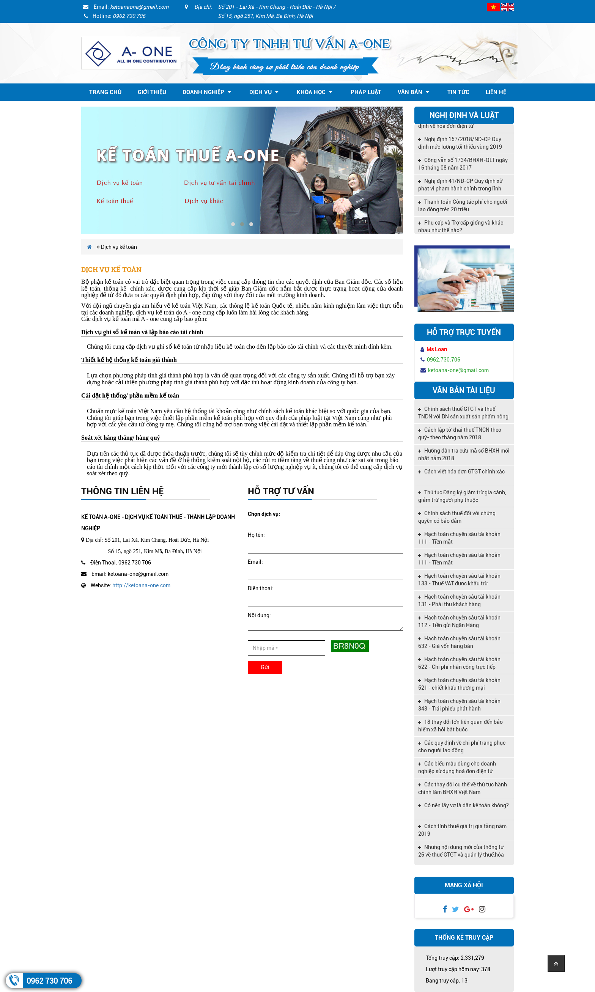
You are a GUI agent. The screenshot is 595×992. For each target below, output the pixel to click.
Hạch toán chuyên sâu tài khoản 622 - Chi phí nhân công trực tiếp (459, 663)
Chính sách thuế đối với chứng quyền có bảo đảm (457, 517)
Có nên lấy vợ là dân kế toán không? (463, 805)
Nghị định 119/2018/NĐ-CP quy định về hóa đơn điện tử (459, 125)
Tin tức (458, 92)
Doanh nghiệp (207, 92)
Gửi (265, 667)
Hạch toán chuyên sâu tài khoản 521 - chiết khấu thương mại (459, 684)
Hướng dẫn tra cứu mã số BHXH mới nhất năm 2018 (464, 454)
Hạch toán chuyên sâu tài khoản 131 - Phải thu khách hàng (459, 600)
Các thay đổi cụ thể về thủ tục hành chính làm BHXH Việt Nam (462, 788)
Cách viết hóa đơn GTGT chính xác (461, 471)
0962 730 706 (49, 981)
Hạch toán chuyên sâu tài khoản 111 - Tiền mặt (459, 538)
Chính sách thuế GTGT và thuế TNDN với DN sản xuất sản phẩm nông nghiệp (463, 413)
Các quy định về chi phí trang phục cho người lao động (461, 746)
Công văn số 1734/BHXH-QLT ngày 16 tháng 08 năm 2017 (463, 167)
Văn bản (413, 92)
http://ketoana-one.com (141, 585)
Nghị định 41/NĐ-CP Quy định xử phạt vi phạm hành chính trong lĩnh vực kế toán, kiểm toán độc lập (460, 189)
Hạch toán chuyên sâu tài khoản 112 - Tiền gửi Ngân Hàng (459, 621)
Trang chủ (105, 92)
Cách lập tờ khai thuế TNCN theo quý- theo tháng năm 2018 (459, 433)
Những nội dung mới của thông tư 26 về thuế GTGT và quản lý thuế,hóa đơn (461, 851)
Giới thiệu (152, 92)
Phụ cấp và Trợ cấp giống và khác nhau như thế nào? (460, 230)
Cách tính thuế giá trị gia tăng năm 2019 (462, 830)
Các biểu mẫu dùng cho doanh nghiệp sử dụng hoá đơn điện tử (457, 767)
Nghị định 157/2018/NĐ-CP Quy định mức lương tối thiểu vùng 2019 (460, 146)
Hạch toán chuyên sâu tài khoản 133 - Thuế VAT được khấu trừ (459, 579)
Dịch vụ (264, 92)
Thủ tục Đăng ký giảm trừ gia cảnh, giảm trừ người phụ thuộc (462, 496)
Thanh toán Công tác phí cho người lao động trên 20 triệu (462, 209)
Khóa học (314, 92)
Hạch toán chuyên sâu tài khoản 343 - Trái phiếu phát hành (459, 705)
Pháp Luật (366, 92)
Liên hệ (496, 92)
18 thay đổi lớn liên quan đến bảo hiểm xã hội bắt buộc (460, 726)
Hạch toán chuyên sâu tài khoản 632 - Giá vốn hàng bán (459, 642)
